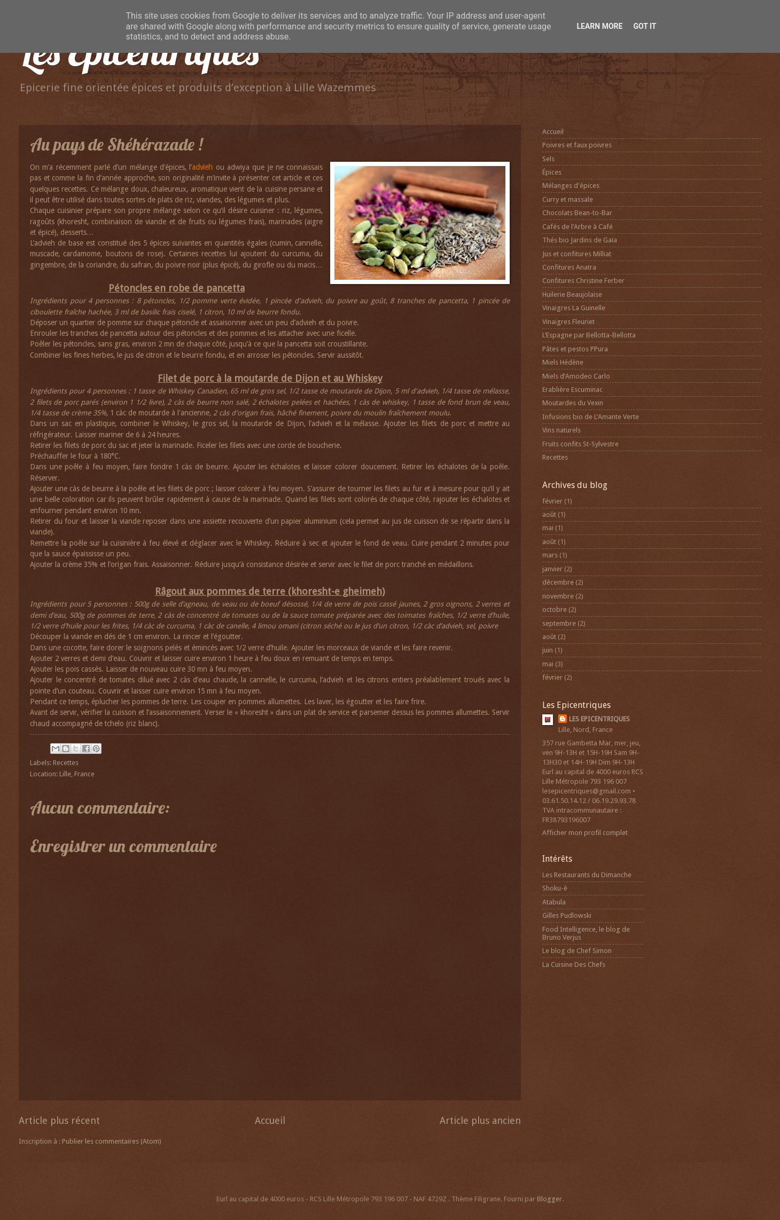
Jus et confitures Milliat (576, 254)
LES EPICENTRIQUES (599, 719)
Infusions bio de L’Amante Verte (590, 417)
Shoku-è (554, 888)
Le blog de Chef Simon (577, 951)
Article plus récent (59, 1120)
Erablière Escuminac (572, 389)
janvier (552, 569)
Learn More (599, 26)
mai (547, 528)
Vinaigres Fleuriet (568, 322)
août (549, 514)
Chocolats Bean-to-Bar (577, 213)
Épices (551, 172)
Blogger (549, 1199)
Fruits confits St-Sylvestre (580, 444)
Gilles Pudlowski (566, 915)
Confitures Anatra (569, 267)
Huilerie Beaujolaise (572, 294)
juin (547, 650)
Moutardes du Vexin (572, 403)
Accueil (270, 1120)
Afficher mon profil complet (585, 833)
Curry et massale (567, 199)
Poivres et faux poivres (577, 145)
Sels (548, 159)
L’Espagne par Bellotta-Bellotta (589, 335)
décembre (558, 582)
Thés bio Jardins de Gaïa (579, 240)
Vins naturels (561, 430)
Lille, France (77, 774)
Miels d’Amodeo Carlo (576, 376)
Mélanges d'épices (570, 186)
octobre (554, 609)
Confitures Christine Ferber (583, 281)
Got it (644, 26)
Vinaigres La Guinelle (573, 308)
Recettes (66, 763)
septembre (559, 623)
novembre (558, 596)
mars (550, 555)
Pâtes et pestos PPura (575, 349)
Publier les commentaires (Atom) (111, 1141)
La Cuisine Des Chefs (573, 965)
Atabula (554, 902)
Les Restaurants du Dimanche (586, 875)
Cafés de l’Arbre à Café (577, 227)
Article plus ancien (480, 1120)
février (552, 501)
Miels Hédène (562, 362)
